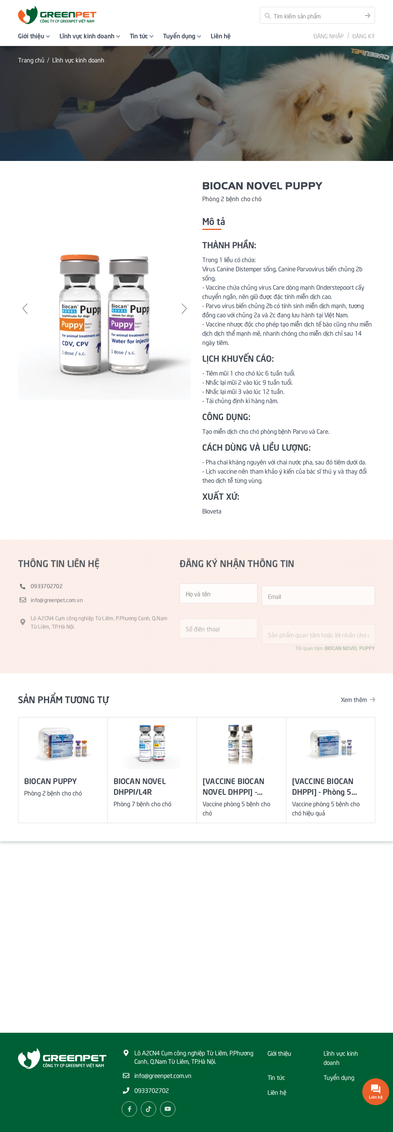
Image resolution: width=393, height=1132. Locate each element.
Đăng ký (363, 35)
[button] (25, 309)
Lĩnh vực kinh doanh (78, 60)
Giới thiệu (279, 1052)
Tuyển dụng (339, 1077)
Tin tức (276, 1077)
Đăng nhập (329, 35)
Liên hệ (277, 1092)
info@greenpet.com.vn (163, 1075)
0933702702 (151, 1090)
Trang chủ (31, 60)
